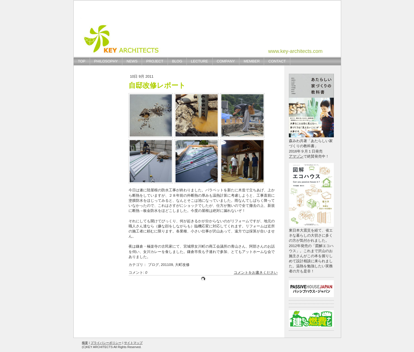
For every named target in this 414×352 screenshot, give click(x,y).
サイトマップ (133, 342)
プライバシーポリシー (106, 342)
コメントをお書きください (256, 272)
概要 (85, 342)
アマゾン (296, 156)
